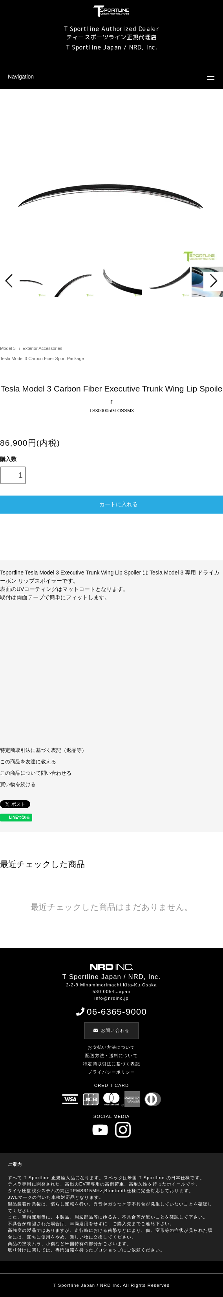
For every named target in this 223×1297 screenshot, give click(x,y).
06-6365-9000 (111, 1012)
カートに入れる (111, 504)
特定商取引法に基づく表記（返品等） (43, 750)
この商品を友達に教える (28, 762)
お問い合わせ (111, 1030)
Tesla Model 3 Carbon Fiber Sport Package (42, 358)
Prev (10, 281)
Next (213, 281)
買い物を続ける (18, 784)
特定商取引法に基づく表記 (111, 1063)
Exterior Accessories (42, 348)
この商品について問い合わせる (35, 773)
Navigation (21, 76)
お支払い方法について (111, 1047)
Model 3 (8, 348)
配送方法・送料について (111, 1055)
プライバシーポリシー (111, 1072)
